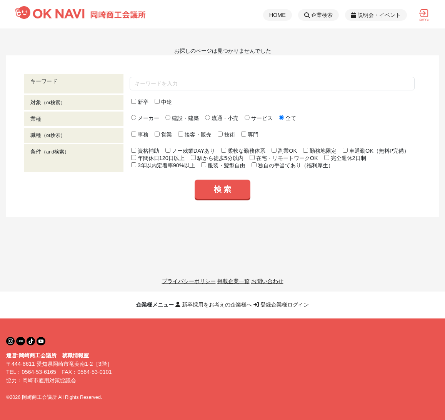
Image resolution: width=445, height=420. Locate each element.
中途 (163, 102)
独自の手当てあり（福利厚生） (292, 165)
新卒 (139, 102)
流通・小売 (221, 118)
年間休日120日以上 (158, 158)
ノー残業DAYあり (190, 151)
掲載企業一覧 (233, 281)
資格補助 (145, 151)
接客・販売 (195, 135)
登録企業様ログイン (281, 305)
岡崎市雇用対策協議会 (49, 380)
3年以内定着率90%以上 (163, 165)
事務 (139, 135)
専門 (249, 135)
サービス (259, 118)
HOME (277, 15)
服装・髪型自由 (223, 165)
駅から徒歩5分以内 (217, 158)
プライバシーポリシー (189, 281)
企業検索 (318, 15)
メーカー (145, 118)
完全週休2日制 (345, 158)
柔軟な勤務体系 (243, 151)
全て (287, 118)
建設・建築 (182, 118)
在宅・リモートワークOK (284, 158)
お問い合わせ (267, 281)
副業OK (284, 151)
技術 (226, 135)
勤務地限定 (320, 151)
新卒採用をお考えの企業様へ (213, 305)
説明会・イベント (376, 15)
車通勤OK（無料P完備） (376, 151)
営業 (163, 135)
